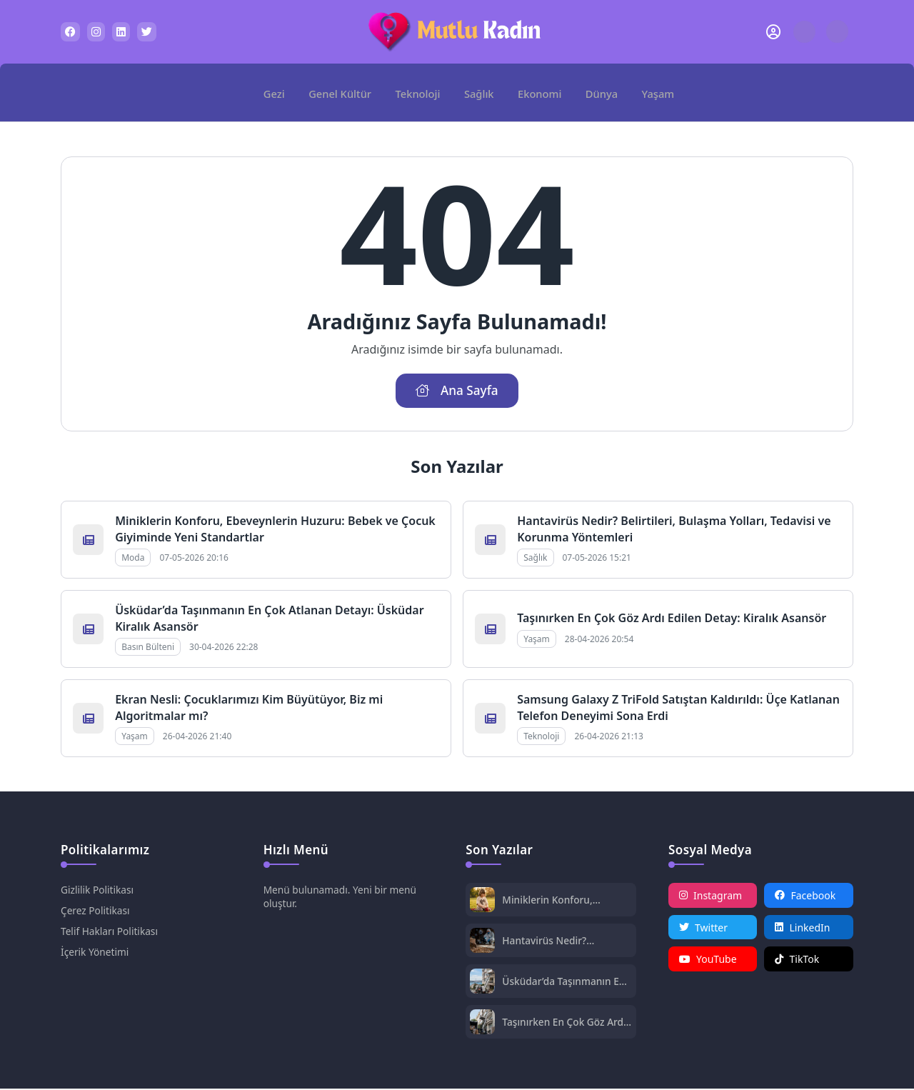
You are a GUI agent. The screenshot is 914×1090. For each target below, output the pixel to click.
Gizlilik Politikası (98, 891)
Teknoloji (419, 92)
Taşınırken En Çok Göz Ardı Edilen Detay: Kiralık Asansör (671, 620)
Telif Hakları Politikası (110, 932)
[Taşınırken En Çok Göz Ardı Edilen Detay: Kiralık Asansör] (482, 1025)
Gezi (279, 92)
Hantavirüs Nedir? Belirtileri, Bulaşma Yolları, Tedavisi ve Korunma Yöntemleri (564, 942)
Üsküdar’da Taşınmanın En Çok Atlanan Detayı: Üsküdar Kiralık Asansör (565, 982)
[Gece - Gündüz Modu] (837, 39)
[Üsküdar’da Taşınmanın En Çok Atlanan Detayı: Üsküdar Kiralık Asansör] (482, 984)
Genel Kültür (343, 92)
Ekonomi (538, 92)
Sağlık (479, 92)
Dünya (598, 92)
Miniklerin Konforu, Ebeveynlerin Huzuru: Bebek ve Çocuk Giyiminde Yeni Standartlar (565, 901)
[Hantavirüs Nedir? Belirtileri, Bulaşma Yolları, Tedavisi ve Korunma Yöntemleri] (482, 943)
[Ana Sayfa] (241, 92)
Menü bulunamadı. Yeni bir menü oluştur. (341, 897)
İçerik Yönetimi (95, 953)
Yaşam (653, 92)
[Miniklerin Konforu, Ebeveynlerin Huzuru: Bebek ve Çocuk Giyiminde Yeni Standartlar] (482, 902)
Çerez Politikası (96, 912)
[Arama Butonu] (804, 32)
